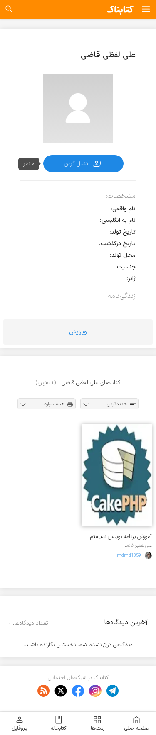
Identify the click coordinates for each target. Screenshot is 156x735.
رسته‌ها (97, 723)
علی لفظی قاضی (138, 545)
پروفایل (19, 723)
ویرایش (78, 332)
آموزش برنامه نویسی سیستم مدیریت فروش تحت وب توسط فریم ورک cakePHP (118, 536)
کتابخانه (58, 723)
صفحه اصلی (136, 723)
